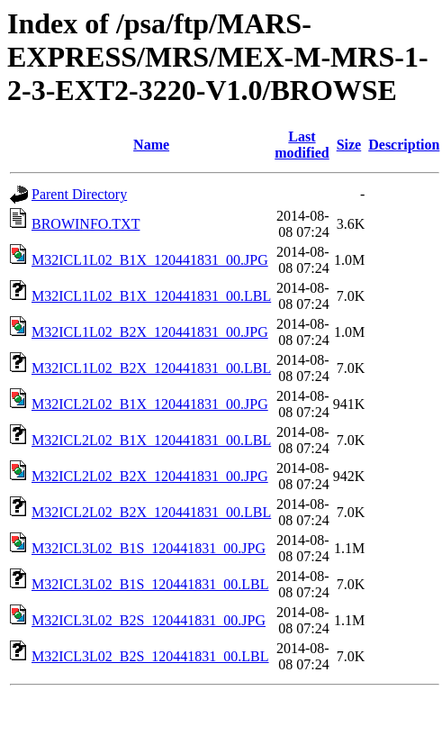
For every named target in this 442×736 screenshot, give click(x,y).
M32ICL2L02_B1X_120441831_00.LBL (151, 440)
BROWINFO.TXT (86, 224)
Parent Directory (79, 194)
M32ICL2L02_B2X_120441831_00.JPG (150, 476)
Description (403, 144)
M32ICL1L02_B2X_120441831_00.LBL (151, 368)
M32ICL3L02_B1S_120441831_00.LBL (150, 584)
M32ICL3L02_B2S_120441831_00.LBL (150, 656)
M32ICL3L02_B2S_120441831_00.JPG (149, 620)
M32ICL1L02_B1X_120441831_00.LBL (151, 296)
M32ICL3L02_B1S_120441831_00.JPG (149, 548)
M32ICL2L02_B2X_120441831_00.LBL (151, 512)
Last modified (302, 144)
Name (151, 144)
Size (349, 144)
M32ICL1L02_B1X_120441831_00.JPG (150, 260)
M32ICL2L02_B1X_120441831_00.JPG (150, 404)
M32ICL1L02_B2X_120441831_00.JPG (150, 332)
